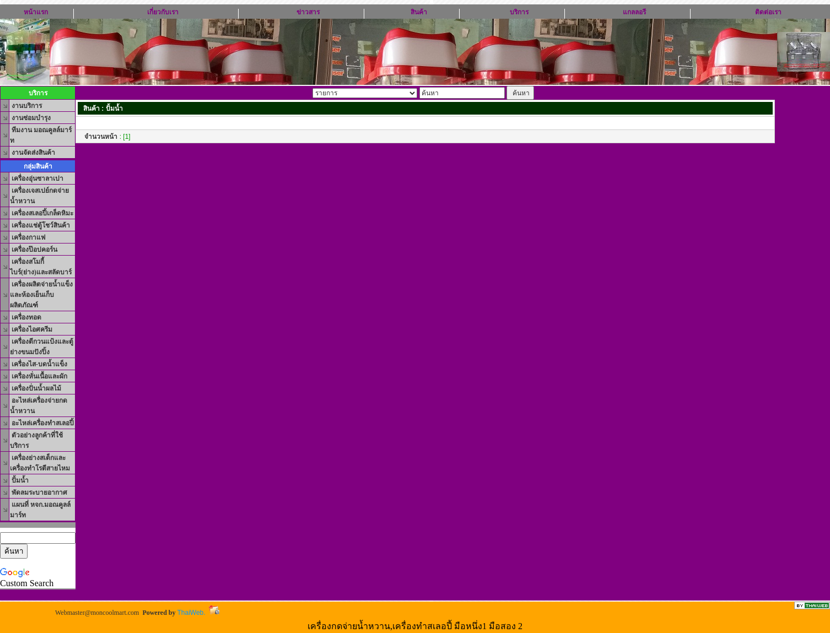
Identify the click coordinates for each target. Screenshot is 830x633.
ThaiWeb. (191, 612)
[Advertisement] (425, 166)
